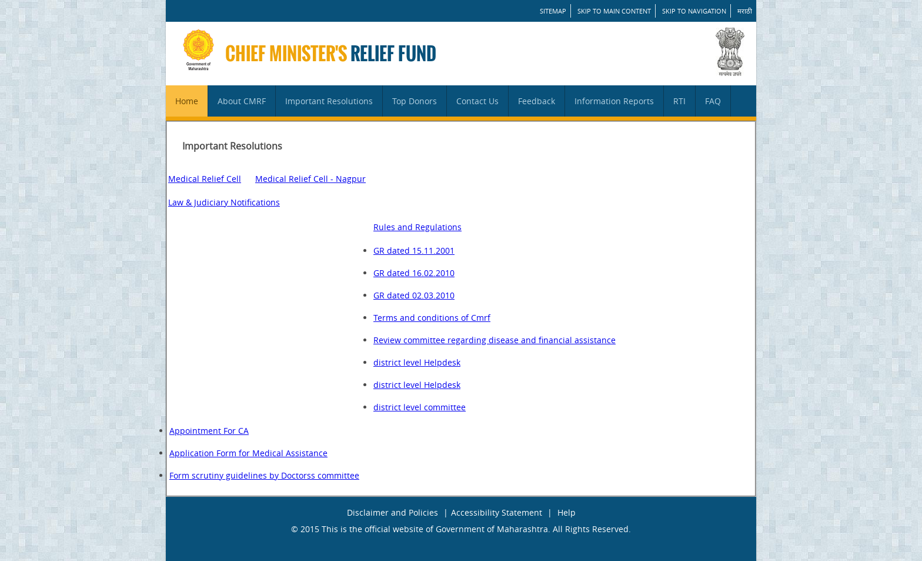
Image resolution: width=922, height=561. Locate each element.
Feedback (536, 101)
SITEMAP (553, 10)
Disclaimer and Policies (392, 512)
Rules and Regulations (417, 227)
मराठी (744, 10)
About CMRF (242, 101)
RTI (679, 101)
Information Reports (614, 101)
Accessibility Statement (496, 512)
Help (566, 512)
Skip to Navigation (694, 10)
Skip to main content (614, 10)
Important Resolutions (329, 101)
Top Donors (414, 101)
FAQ (713, 101)
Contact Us (477, 101)
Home (186, 101)
